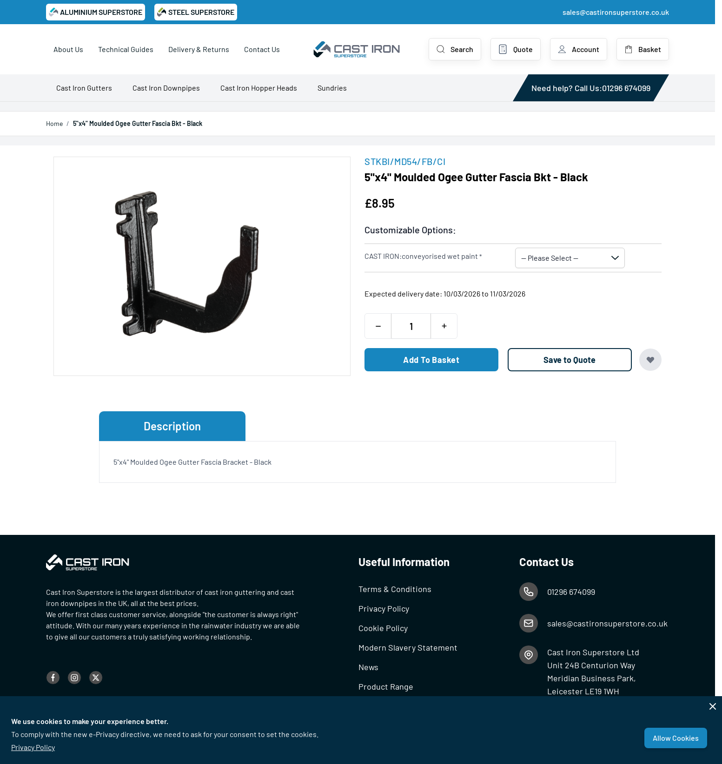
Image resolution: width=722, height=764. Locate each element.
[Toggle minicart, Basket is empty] (642, 49)
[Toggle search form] (455, 49)
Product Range (385, 686)
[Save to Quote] (570, 359)
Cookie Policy (383, 628)
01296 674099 (626, 88)
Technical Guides (125, 49)
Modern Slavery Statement (407, 647)
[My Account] (578, 49)
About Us (68, 49)
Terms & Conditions (394, 589)
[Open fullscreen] (202, 266)
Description (172, 426)
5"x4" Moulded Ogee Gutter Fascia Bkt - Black (137, 123)
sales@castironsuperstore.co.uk (616, 11)
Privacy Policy (33, 747)
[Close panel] (712, 706)
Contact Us (262, 49)
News (368, 667)
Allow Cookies (676, 737)
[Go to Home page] (357, 49)
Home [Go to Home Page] (54, 123)
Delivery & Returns (198, 49)
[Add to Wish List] (650, 360)
